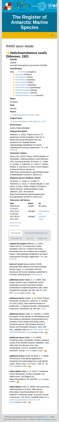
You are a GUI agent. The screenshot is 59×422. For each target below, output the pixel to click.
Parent (13, 112)
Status (13, 99)
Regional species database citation (25, 178)
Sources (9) (15, 233)
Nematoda (18, 74)
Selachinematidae (21, 90)
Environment (15, 125)
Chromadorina (19, 85)
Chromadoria (19, 80)
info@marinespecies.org (45, 419)
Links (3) (29, 238)
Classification (16, 69)
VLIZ (47, 417)
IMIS (34, 274)
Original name (16, 118)
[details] (12, 150)
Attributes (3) (16, 238)
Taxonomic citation (18, 153)
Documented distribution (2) (36, 233)
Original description (18, 131)
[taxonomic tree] (15, 223)
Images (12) (42, 238)
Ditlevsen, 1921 (28, 121)
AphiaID (13, 59)
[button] (8, 52)
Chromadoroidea (20, 87)
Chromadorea (19, 77)
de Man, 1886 (24, 115)
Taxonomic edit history (20, 200)
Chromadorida (19, 82)
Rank (12, 105)
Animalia (22, 72)
